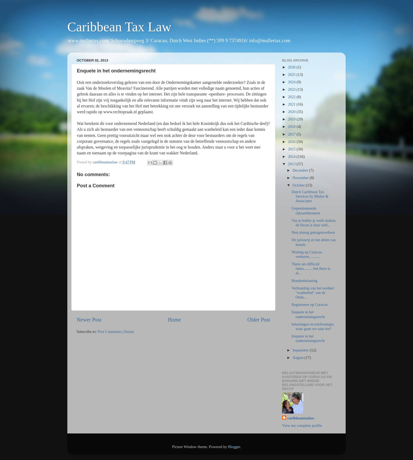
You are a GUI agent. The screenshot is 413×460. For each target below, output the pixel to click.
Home (174, 320)
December (301, 170)
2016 (292, 142)
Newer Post (89, 320)
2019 (292, 119)
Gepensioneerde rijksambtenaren (306, 210)
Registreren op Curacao (310, 304)
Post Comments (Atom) (116, 331)
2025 (292, 74)
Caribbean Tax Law (119, 26)
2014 (292, 156)
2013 (292, 164)
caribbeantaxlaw (300, 418)
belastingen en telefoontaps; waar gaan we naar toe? (313, 326)
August (299, 357)
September (301, 350)
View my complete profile (302, 425)
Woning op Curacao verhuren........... (307, 254)
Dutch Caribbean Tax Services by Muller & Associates (310, 196)
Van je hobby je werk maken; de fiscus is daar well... (314, 222)
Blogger (234, 447)
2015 (292, 149)
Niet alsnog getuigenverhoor (313, 232)
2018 (292, 126)
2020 (292, 112)
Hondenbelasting (305, 281)
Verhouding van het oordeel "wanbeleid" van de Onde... (313, 293)
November (301, 178)
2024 (292, 82)
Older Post (258, 320)
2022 (292, 97)
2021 (292, 104)
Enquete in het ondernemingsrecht (308, 314)
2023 (292, 89)
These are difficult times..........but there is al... (311, 268)
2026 (292, 67)
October (299, 185)
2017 (292, 134)
